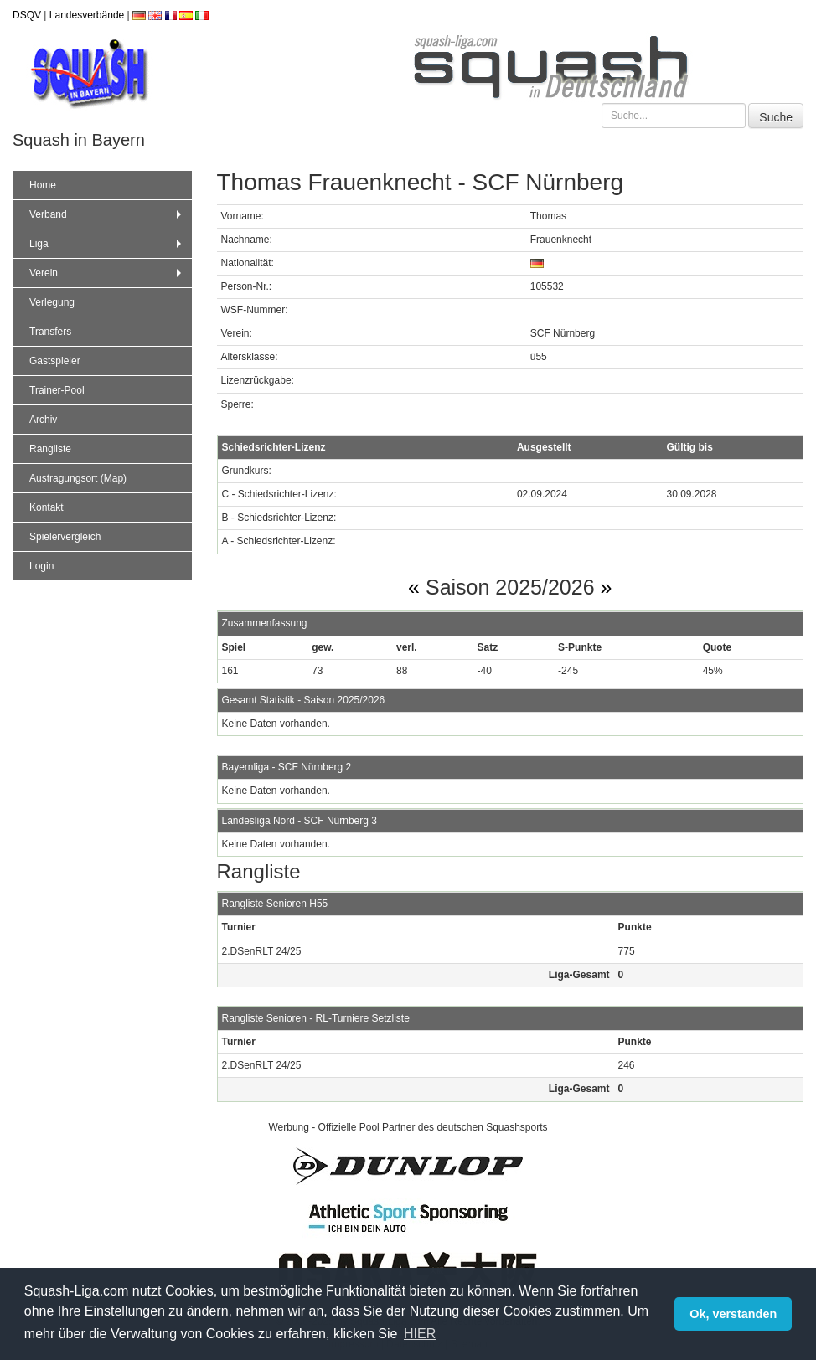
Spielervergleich (65, 537)
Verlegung (52, 302)
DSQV (27, 15)
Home (42, 185)
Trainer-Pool (57, 390)
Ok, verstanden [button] (733, 1314)
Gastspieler (54, 361)
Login (41, 566)
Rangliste (50, 449)
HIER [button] (420, 1334)
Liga (107, 244)
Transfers (50, 331)
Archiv (43, 419)
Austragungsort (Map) (78, 478)
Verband (107, 214)
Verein (107, 273)
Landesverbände (86, 15)
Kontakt (46, 507)
